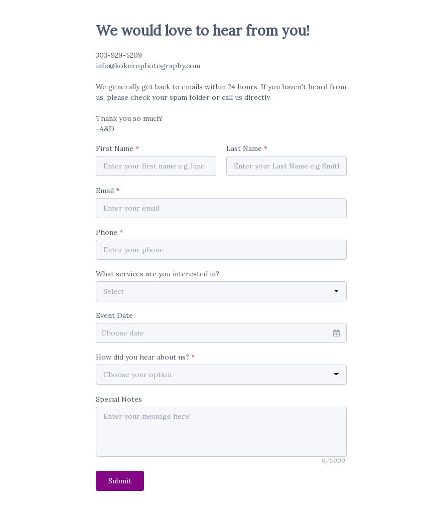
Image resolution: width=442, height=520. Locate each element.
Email (107, 190)
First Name (117, 148)
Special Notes (119, 399)
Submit (119, 480)
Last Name (246, 148)
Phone (109, 232)
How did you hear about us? (145, 357)
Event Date (114, 315)
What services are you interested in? (157, 273)
